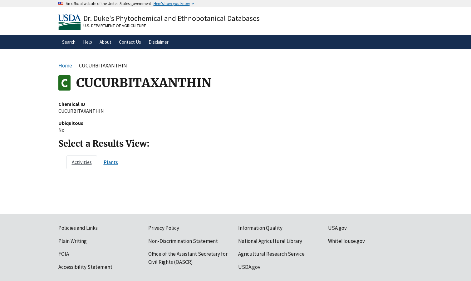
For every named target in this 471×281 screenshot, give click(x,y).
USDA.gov (249, 267)
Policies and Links (78, 227)
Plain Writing (72, 241)
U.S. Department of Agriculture (114, 25)
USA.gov (337, 227)
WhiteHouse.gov (346, 241)
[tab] (82, 162)
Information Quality (260, 227)
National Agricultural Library (270, 241)
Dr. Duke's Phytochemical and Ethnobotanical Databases (171, 18)
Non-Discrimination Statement (183, 241)
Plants (111, 162)
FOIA (63, 253)
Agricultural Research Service (271, 253)
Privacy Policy (163, 227)
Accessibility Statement (85, 267)
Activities (82, 162)
